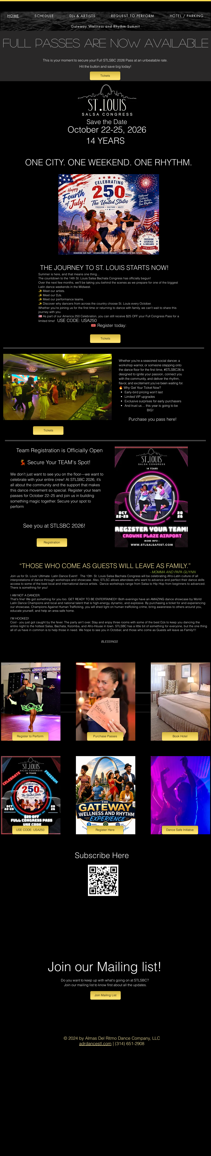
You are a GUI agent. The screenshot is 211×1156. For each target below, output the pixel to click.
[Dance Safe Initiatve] (180, 830)
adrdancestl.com (95, 1043)
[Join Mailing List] (105, 995)
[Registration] (52, 542)
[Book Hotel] (180, 736)
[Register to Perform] (30, 736)
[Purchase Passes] (105, 736)
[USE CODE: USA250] (30, 830)
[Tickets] (105, 76)
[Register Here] (105, 830)
